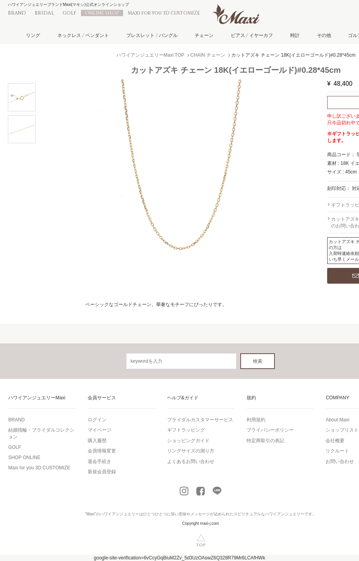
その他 (324, 35)
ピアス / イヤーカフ (252, 35)
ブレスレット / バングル (152, 35)
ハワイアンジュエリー (119, 514)
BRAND (17, 13)
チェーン (204, 35)
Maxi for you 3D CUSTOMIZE (164, 13)
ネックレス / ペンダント (83, 35)
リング (33, 35)
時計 (295, 35)
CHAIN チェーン (207, 55)
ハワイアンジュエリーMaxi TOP (150, 55)
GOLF (69, 13)
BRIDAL (44, 13)
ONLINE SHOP (102, 13)
